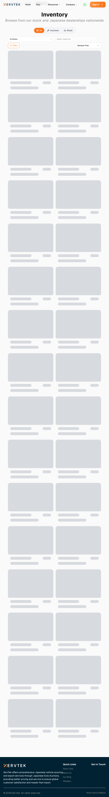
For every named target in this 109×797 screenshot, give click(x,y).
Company (71, 4)
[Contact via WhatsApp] (85, 4)
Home (28, 4)
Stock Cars (68, 768)
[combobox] (88, 45)
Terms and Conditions (96, 792)
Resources (54, 4)
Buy (39, 4)
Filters (14, 45)
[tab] (39, 30)
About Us (67, 773)
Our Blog (67, 777)
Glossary (67, 781)
